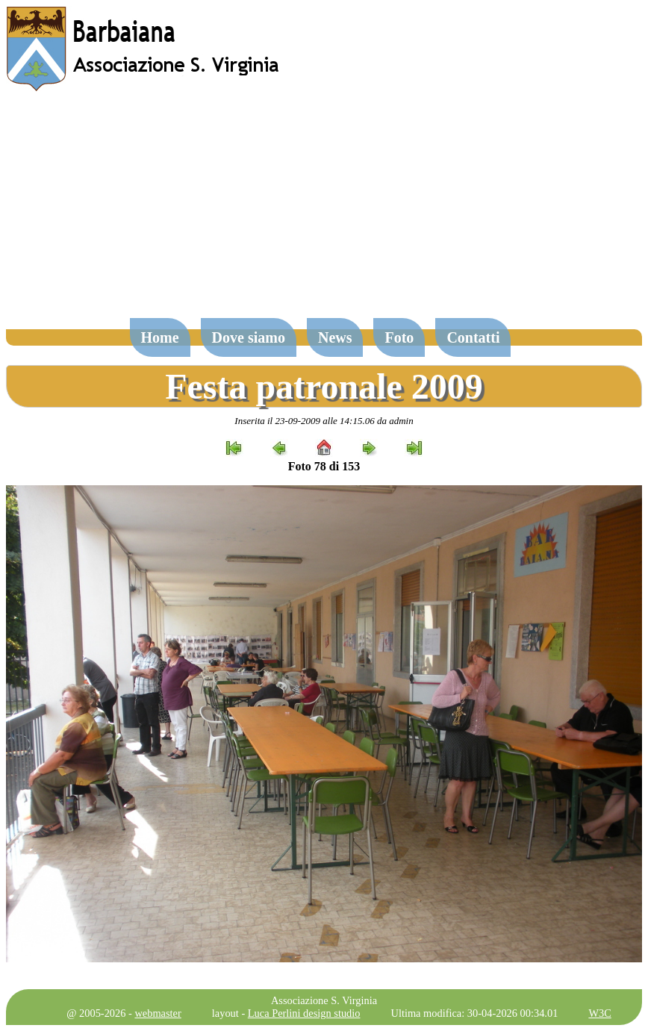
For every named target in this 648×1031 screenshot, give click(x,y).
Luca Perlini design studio (304, 1013)
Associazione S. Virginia (324, 1000)
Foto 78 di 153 (324, 466)
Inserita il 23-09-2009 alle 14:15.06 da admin (323, 420)
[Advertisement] (324, 212)
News (335, 337)
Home (160, 337)
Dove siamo (248, 337)
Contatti (472, 337)
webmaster (157, 1013)
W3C (599, 1013)
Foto (399, 337)
